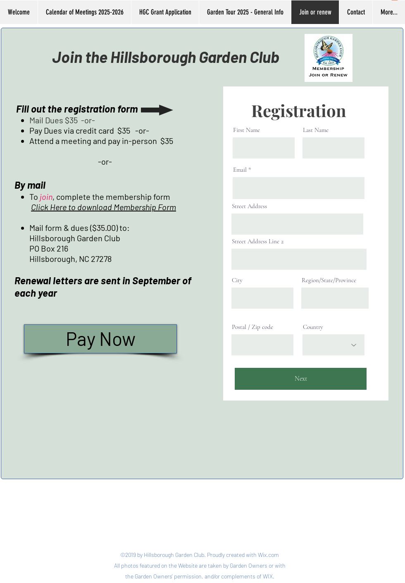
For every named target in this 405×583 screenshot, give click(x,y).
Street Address (249, 206)
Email (240, 170)
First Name (246, 130)
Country (313, 327)
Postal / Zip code (252, 327)
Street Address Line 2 (258, 241)
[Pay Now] (100, 338)
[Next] (301, 379)
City (237, 280)
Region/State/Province (329, 280)
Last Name (316, 130)
